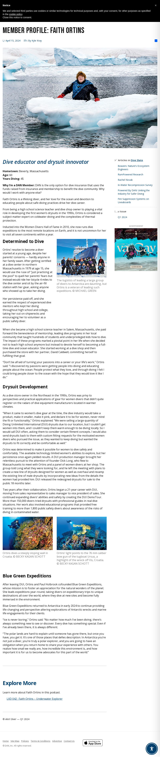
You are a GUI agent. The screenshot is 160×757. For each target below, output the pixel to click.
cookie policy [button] (15, 14)
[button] (155, 5)
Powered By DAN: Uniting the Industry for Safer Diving (134, 192)
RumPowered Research (130, 174)
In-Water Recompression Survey (135, 185)
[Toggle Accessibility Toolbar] (151, 748)
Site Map (15, 740)
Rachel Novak (125, 179)
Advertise (57, 740)
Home (6, 740)
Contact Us (69, 740)
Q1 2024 (122, 217)
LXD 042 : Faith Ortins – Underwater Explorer (35, 699)
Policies (25, 740)
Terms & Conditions (40, 740)
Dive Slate (137, 160)
